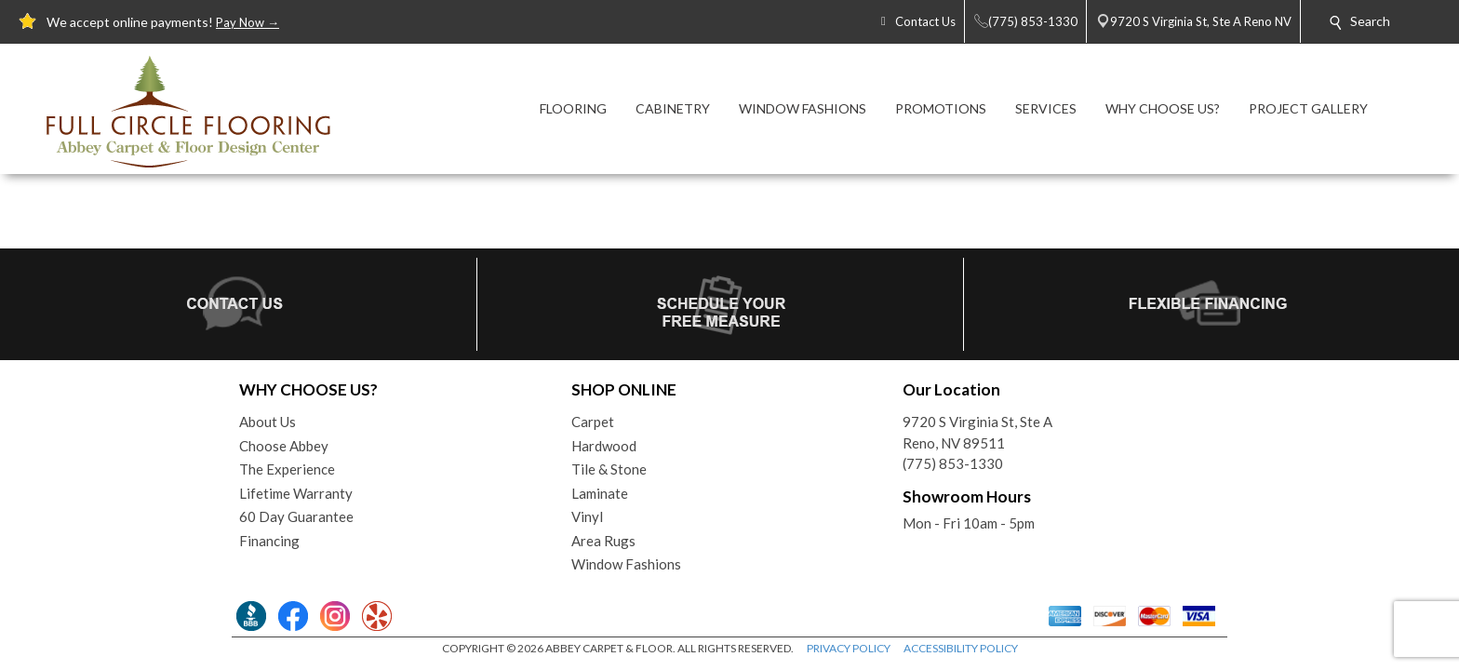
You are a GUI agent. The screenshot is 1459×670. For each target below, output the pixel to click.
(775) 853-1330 (953, 463)
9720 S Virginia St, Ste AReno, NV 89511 (977, 432)
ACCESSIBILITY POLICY (961, 648)
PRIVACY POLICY (848, 648)
